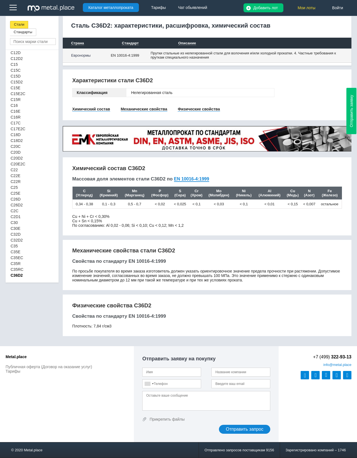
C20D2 (17, 158)
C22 (14, 170)
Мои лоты (306, 8)
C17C (16, 123)
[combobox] (149, 384)
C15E (15, 88)
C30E (15, 228)
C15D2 (17, 82)
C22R (16, 181)
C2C (14, 211)
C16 (14, 105)
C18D (16, 134)
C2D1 (16, 216)
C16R (16, 117)
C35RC (17, 269)
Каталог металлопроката (110, 7)
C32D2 (17, 240)
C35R (16, 263)
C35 (14, 246)
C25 (14, 187)
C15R (16, 99)
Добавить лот (265, 8)
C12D (16, 52)
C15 (14, 64)
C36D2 (17, 275)
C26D (16, 199)
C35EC (17, 257)
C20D (16, 152)
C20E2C (18, 164)
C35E (15, 252)
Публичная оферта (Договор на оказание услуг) (49, 367)
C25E (15, 193)
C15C (16, 70)
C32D (16, 234)
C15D (16, 76)
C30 (14, 222)
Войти (337, 8)
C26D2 (17, 205)
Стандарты (23, 32)
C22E (15, 175)
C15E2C (18, 93)
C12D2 (17, 58)
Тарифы (13, 371)
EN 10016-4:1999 (125, 55)
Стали (19, 24)
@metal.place (337, 365)
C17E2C (18, 129)
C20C (16, 146)
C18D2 (17, 140)
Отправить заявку (351, 111)
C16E (15, 111)
